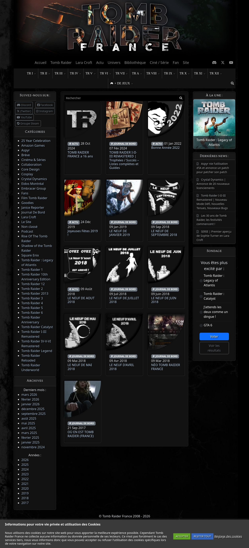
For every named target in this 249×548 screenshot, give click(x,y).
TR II (45, 73)
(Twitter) (24, 111)
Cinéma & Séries (33, 160)
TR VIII (153, 73)
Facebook (45, 105)
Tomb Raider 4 (32, 303)
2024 (25, 469)
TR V (90, 73)
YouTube (24, 117)
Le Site (26, 222)
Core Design (30, 169)
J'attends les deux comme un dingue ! (216, 312)
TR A (137, 73)
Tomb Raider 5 (32, 308)
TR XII (216, 73)
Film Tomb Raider (34, 198)
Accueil (40, 62)
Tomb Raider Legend (36, 351)
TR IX (169, 73)
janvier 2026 (30, 404)
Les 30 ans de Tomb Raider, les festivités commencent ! (212, 220)
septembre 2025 (33, 413)
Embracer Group (33, 188)
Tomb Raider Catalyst (37, 327)
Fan (176, 62)
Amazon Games (33, 145)
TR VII (121, 73)
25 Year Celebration (35, 140)
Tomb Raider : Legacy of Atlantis (214, 280)
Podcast (27, 231)
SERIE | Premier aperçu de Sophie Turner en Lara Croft (214, 236)
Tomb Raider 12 (33, 284)
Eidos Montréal (32, 183)
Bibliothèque (135, 62)
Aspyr (25, 150)
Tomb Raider (61, 62)
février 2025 (30, 437)
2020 (25, 488)
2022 (25, 479)
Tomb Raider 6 (32, 312)
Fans (24, 193)
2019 (25, 493)
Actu (100, 62)
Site (186, 62)
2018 (25, 498)
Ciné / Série (159, 62)
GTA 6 (208, 325)
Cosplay (27, 174)
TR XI (199, 73)
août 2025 (28, 418)
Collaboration (31, 164)
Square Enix (30, 255)
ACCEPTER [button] (182, 536)
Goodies (27, 203)
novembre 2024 (33, 447)
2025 (25, 464)
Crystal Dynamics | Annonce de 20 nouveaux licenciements (213, 184)
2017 (25, 503)
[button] (232, 83)
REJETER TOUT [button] (202, 536)
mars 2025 (29, 433)
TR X (184, 73)
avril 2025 (28, 428)
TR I (31, 73)
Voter (214, 336)
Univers (114, 62)
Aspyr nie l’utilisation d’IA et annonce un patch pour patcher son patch (213, 168)
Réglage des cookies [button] (228, 536)
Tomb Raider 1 (32, 269)
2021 (25, 484)
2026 (25, 460)
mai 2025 (28, 423)
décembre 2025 (33, 409)
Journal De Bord (33, 212)
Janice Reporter (32, 207)
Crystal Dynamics (34, 179)
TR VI (105, 73)
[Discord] (214, 62)
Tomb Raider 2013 (34, 293)
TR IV (75, 73)
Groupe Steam (28, 123)
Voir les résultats (214, 348)
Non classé (29, 226)
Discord (24, 105)
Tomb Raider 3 (32, 298)
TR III (60, 73)
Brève (25, 155)
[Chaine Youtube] (231, 62)
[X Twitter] (223, 62)
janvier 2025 (30, 442)
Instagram (44, 111)
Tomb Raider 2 (32, 289)
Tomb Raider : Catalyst (214, 296)
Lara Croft (84, 62)
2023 (25, 474)
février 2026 (30, 399)
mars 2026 (29, 394)
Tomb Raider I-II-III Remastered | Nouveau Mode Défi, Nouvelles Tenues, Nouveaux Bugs (212, 202)
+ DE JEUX (123, 83)
